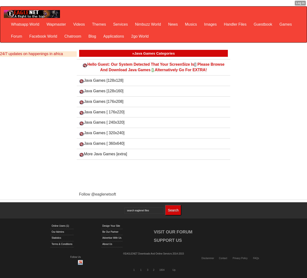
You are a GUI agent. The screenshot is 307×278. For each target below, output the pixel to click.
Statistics (56, 238)
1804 (162, 270)
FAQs (256, 258)
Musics (191, 24)
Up (174, 270)
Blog (92, 36)
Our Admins (58, 232)
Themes (99, 24)
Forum (16, 36)
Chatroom (72, 36)
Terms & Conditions (62, 244)
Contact (223, 258)
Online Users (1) (60, 226)
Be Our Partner (110, 232)
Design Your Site (111, 226)
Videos (79, 24)
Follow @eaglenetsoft (97, 194)
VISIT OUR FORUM (173, 232)
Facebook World (43, 36)
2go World (140, 36)
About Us (107, 244)
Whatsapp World (25, 24)
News (173, 24)
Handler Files (235, 24)
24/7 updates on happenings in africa (31, 54)
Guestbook (263, 24)
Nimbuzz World (148, 24)
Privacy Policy (240, 258)
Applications (113, 36)
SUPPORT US (168, 240)
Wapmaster (56, 24)
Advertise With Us (111, 238)
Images (210, 24)
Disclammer (207, 258)
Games (285, 24)
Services (120, 24)
